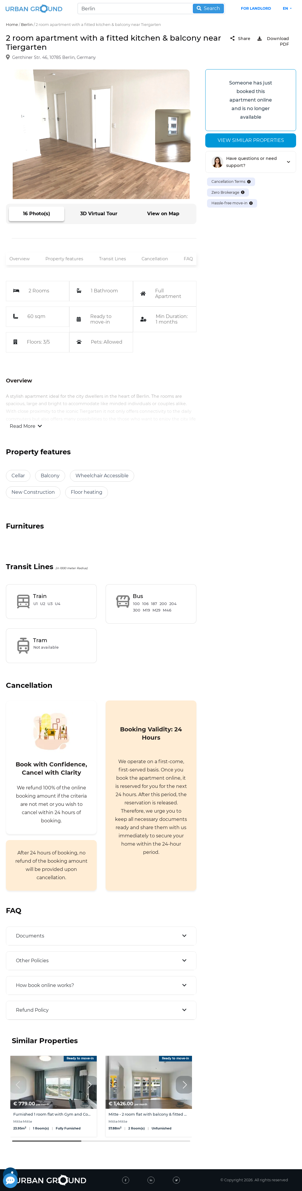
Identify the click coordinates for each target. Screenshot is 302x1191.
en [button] (286, 8)
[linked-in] (151, 1180)
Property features (64, 258)
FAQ (188, 258)
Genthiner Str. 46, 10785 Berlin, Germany (54, 57)
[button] (89, 1085)
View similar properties (251, 140)
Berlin (27, 24)
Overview (19, 258)
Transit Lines (112, 258)
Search (208, 8)
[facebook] (125, 1180)
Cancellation (155, 258)
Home (12, 24)
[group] (53, 1096)
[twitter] (176, 1180)
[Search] (151, 8)
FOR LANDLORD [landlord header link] (256, 8)
